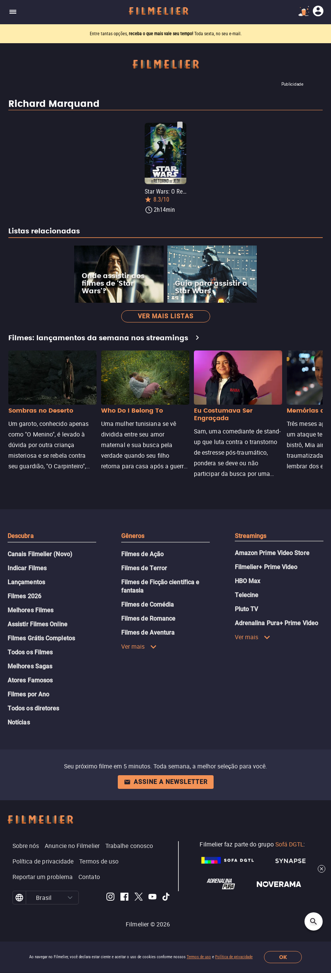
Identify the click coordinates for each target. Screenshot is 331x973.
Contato (89, 877)
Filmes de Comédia (147, 604)
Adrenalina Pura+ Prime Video (276, 623)
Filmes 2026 (24, 596)
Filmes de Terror (144, 568)
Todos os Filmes (30, 652)
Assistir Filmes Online (37, 624)
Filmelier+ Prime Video (266, 567)
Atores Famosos (30, 680)
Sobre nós (25, 846)
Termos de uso (199, 956)
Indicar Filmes (27, 568)
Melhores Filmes (30, 610)
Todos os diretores (33, 708)
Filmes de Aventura (148, 632)
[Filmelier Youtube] (152, 898)
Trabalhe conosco (129, 846)
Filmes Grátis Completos (41, 638)
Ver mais (139, 646)
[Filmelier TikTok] (166, 898)
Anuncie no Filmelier (72, 846)
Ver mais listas (166, 316)
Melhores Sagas (30, 666)
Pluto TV (246, 609)
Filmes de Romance (148, 618)
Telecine (247, 595)
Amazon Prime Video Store (272, 553)
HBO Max (248, 581)
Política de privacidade (234, 956)
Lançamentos (26, 582)
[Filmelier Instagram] (110, 898)
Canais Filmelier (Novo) (40, 554)
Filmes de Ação (142, 554)
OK (283, 957)
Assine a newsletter (166, 781)
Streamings (251, 536)
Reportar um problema (42, 877)
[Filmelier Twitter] (138, 898)
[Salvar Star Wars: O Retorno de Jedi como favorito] (179, 125)
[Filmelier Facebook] (124, 898)
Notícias (19, 722)
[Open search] (313, 921)
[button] (69, 897)
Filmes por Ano (28, 694)
